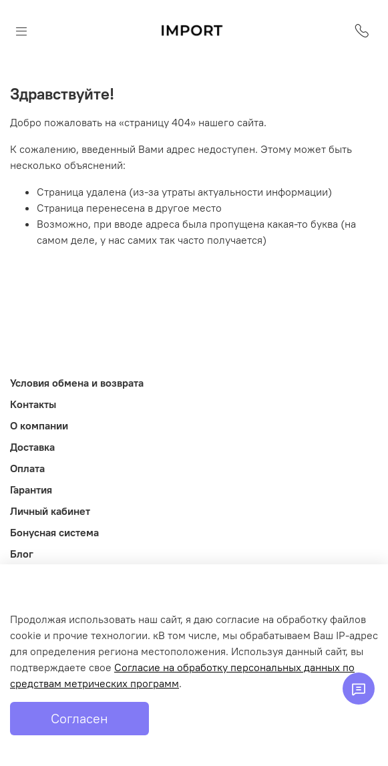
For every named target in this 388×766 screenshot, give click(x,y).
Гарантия (31, 489)
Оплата (27, 468)
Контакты (33, 404)
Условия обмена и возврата (77, 382)
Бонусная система (54, 532)
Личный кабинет (50, 511)
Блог (21, 553)
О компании (39, 425)
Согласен (79, 718)
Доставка (32, 446)
